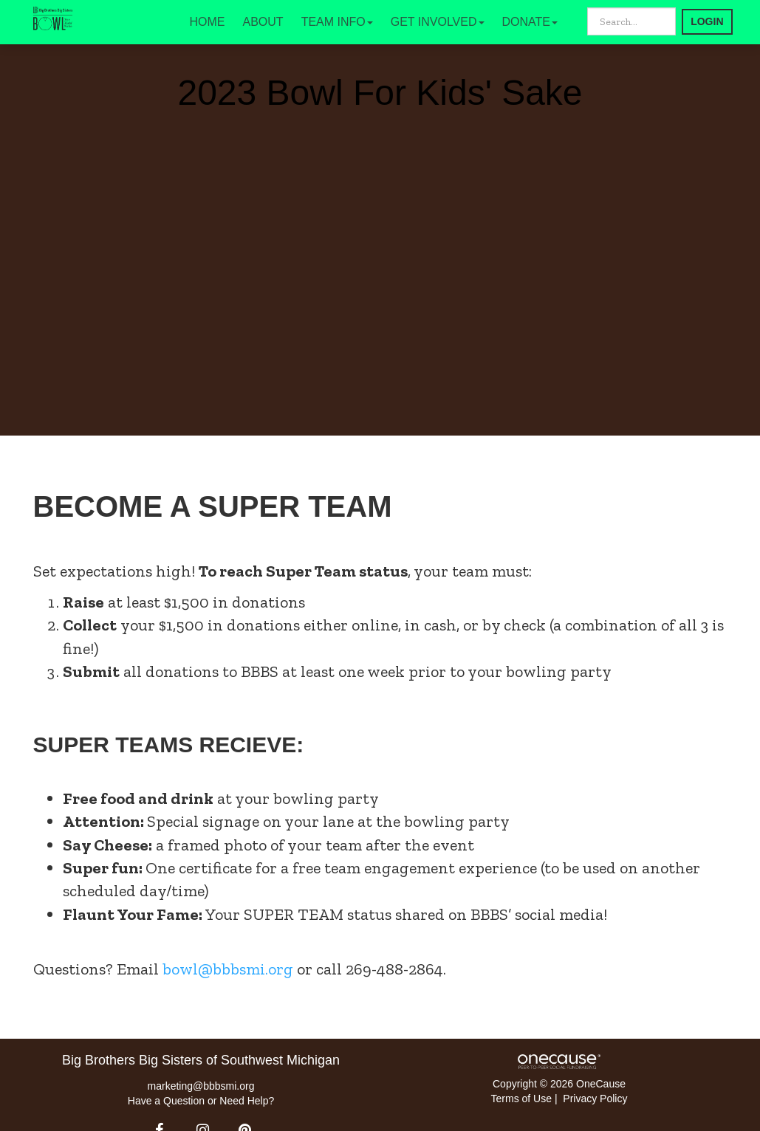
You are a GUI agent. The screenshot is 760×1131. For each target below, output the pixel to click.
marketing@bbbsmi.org (201, 1086)
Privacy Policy (595, 1098)
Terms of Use (521, 1098)
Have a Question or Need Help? (201, 1101)
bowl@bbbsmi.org (227, 969)
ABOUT (263, 22)
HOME (207, 22)
